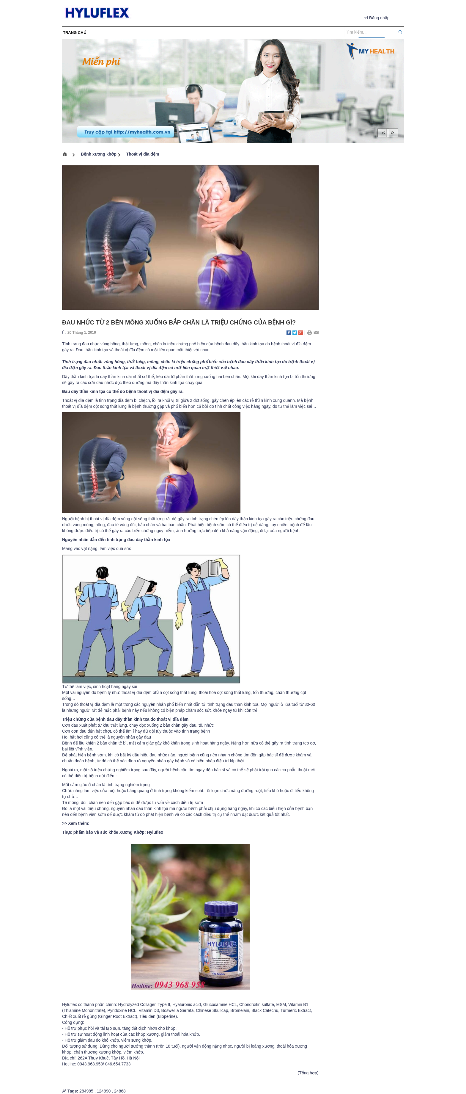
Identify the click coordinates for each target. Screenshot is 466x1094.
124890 (104, 1091)
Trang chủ (66, 155)
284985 (86, 1091)
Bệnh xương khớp (98, 154)
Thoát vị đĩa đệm (142, 154)
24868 (120, 1091)
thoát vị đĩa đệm (151, 367)
